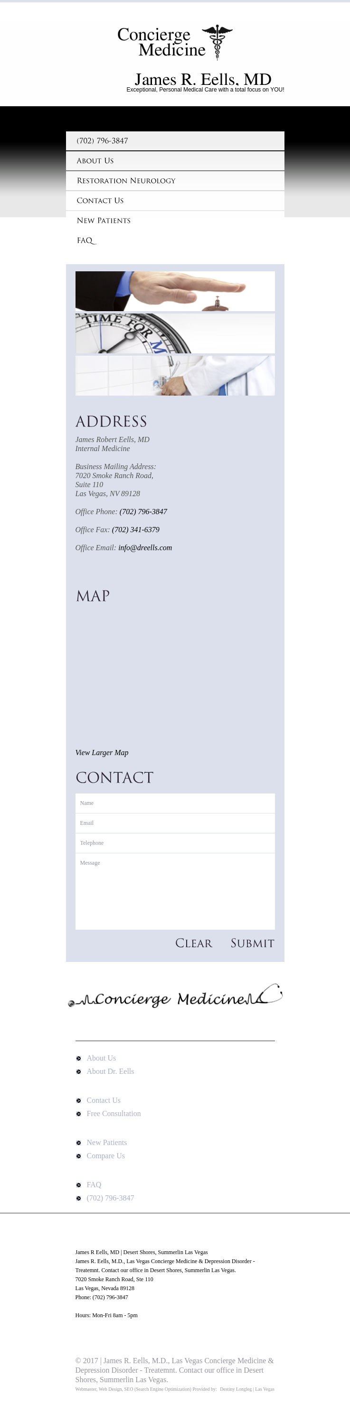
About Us (101, 1058)
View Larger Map (102, 752)
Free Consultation (114, 1113)
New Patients (107, 1142)
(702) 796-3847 (110, 1198)
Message (175, 891)
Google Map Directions (102, 1333)
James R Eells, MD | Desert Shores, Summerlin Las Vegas (175, 48)
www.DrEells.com (97, 1306)
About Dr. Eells (110, 1071)
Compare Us (106, 1156)
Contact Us (104, 1100)
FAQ (94, 1185)
